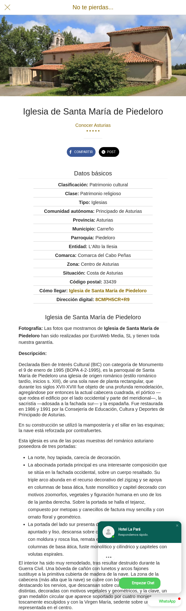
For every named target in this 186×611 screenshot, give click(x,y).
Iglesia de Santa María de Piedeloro (108, 290)
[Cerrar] (7, 7)
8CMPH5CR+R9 (112, 299)
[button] (177, 525)
